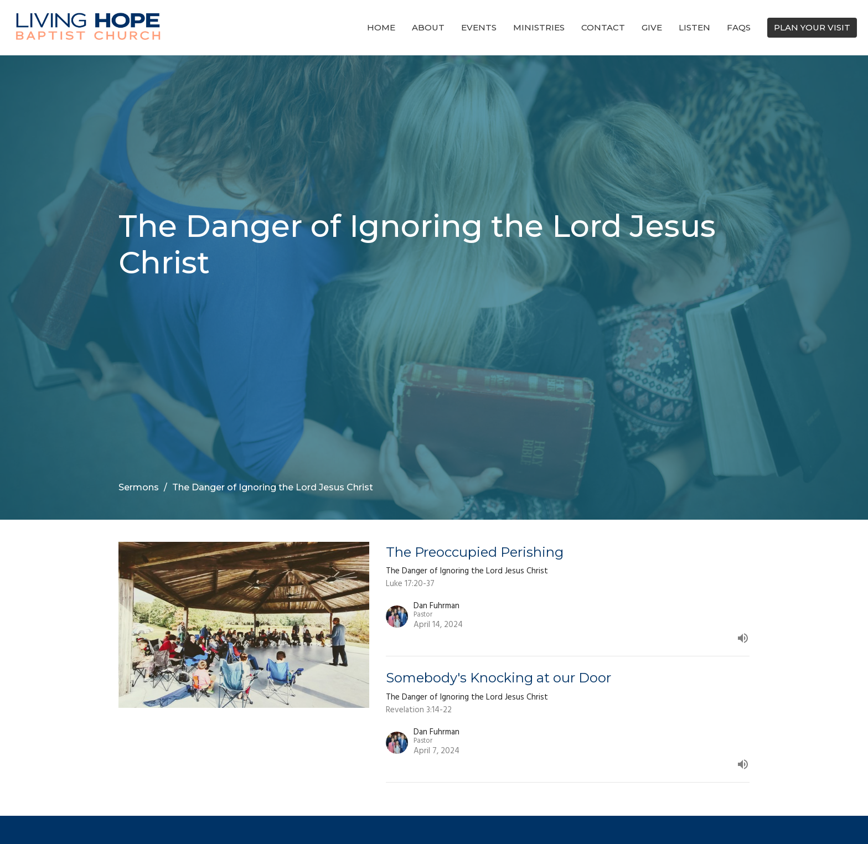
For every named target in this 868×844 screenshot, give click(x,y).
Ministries (539, 27)
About (428, 27)
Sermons (138, 487)
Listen (694, 27)
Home (381, 27)
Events (479, 27)
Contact (603, 27)
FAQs (739, 27)
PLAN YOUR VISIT (812, 27)
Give (652, 27)
